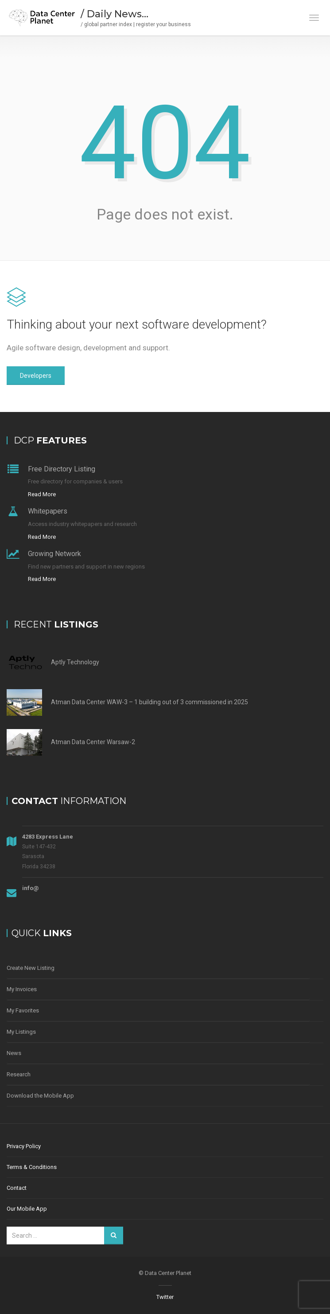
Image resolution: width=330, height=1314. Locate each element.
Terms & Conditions (32, 1167)
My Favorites (23, 1010)
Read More (42, 494)
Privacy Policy (24, 1146)
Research (19, 1074)
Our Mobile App (27, 1208)
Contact (17, 1188)
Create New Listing (30, 968)
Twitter (165, 1297)
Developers (35, 375)
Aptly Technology (75, 662)
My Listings (21, 1031)
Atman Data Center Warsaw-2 (93, 741)
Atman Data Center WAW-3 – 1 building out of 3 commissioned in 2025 (149, 702)
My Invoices (22, 989)
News (14, 1053)
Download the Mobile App (40, 1095)
